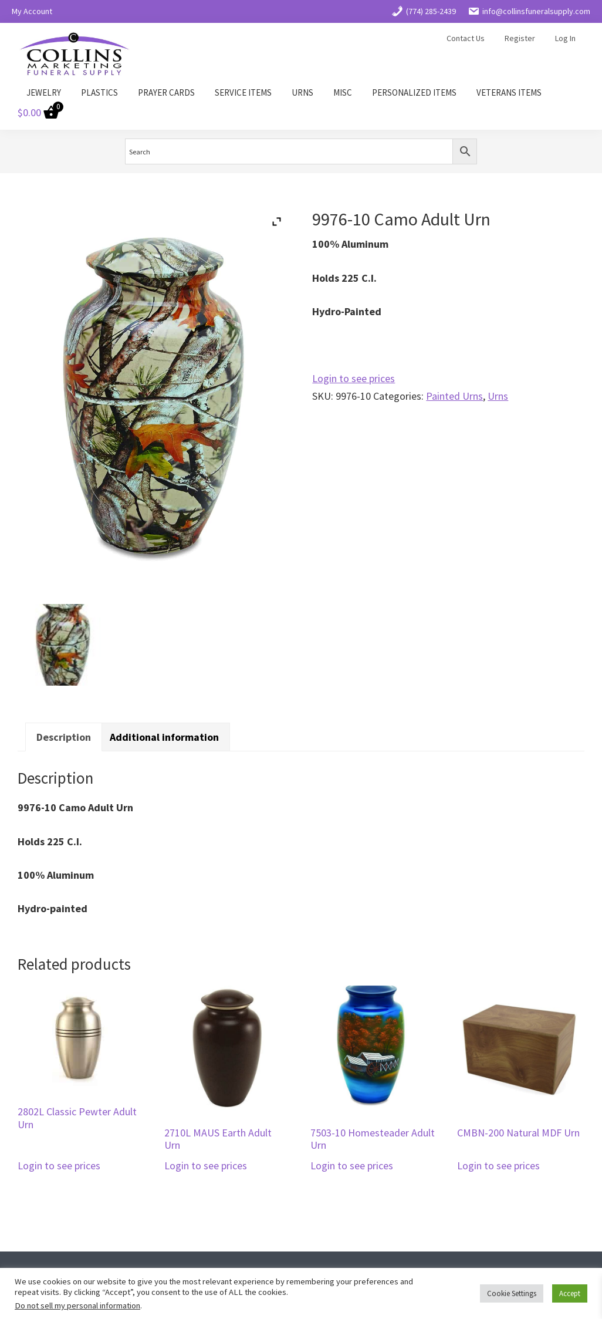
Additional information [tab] (164, 737)
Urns (498, 396)
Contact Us (466, 38)
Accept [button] (569, 1293)
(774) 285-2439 (423, 11)
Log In (565, 38)
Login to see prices (353, 378)
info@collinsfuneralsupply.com (529, 11)
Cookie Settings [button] (511, 1293)
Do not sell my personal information (77, 1305)
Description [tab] (63, 737)
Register (520, 38)
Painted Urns (454, 396)
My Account (32, 11)
